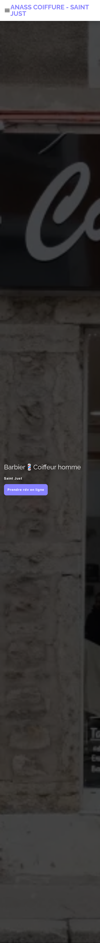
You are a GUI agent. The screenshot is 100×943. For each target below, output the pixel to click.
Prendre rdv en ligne (25, 490)
